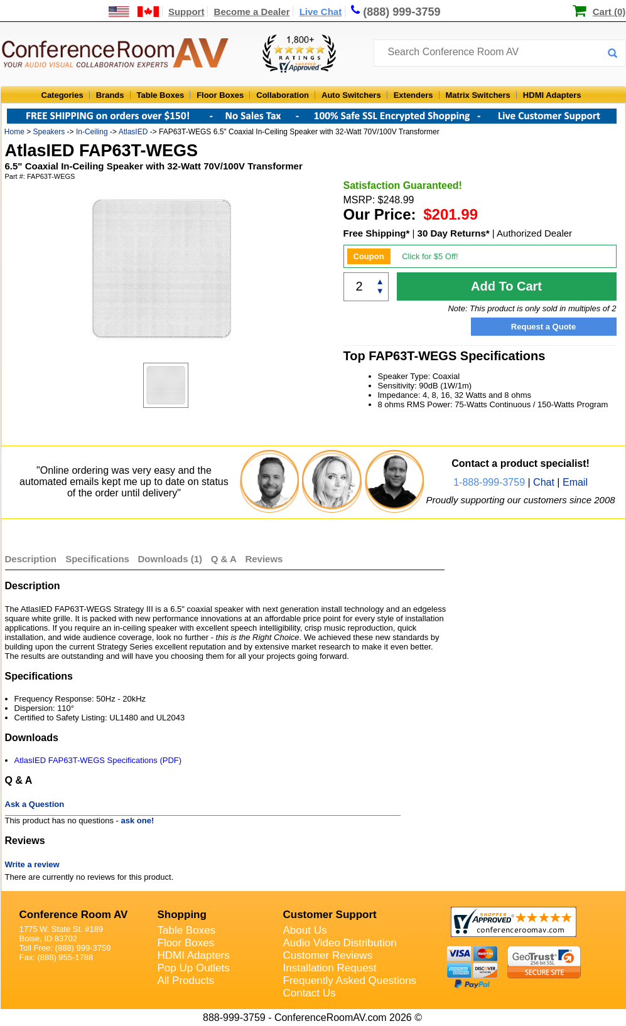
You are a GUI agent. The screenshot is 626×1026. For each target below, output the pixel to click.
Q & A (225, 558)
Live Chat (321, 11)
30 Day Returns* (454, 233)
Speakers (49, 131)
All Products (186, 980)
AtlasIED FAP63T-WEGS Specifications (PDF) (98, 760)
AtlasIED (133, 131)
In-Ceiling (92, 131)
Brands (110, 95)
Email (575, 482)
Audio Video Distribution (340, 943)
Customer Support (330, 915)
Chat (543, 482)
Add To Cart (506, 286)
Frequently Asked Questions (350, 980)
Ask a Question (35, 804)
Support (186, 11)
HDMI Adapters (552, 95)
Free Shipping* (376, 233)
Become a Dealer (252, 11)
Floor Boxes (220, 95)
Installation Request (330, 968)
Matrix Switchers (478, 95)
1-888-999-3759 (489, 482)
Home (14, 131)
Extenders (413, 95)
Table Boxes (161, 95)
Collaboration (282, 95)
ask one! (137, 820)
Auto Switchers (351, 95)
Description (31, 558)
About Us (305, 930)
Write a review (32, 864)
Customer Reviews (328, 955)
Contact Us (309, 993)
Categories (62, 95)
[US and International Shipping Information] (134, 11)
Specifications (97, 558)
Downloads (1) (170, 558)
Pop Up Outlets (194, 968)
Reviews (264, 558)
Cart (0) (609, 11)
